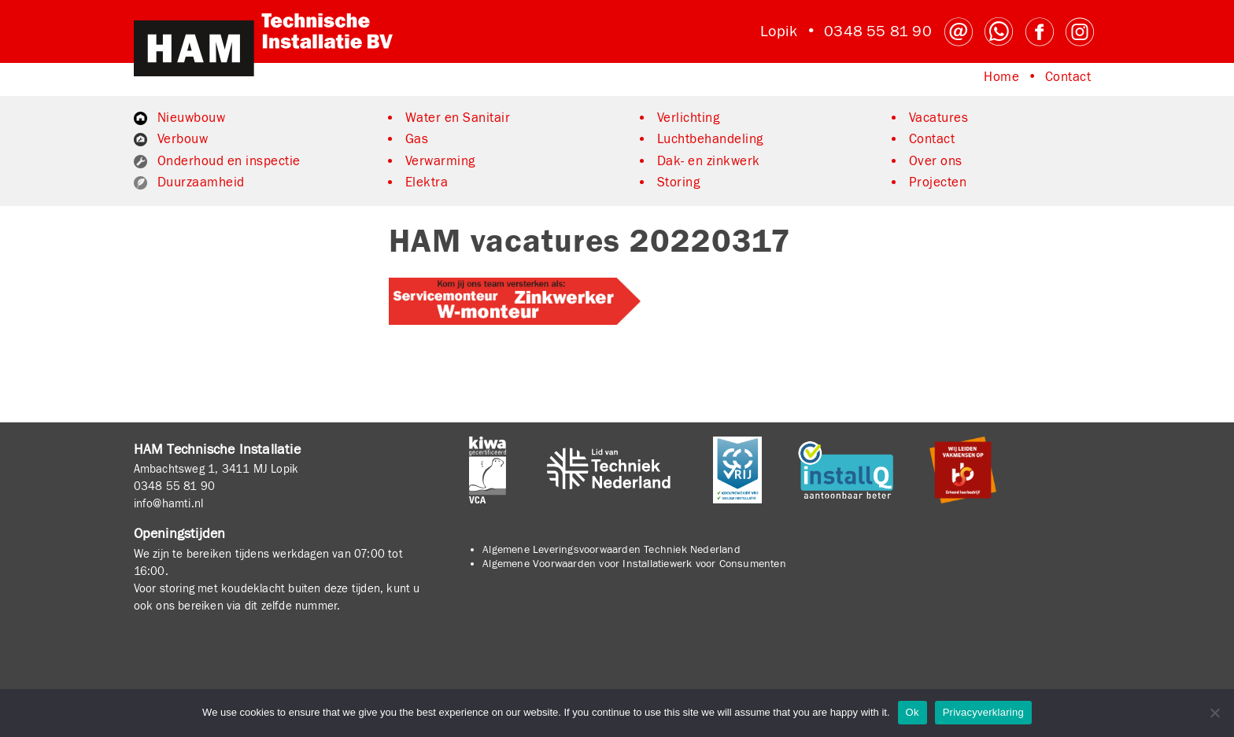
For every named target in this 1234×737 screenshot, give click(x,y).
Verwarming (440, 161)
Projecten (938, 182)
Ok (912, 712)
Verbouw (183, 139)
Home (1001, 77)
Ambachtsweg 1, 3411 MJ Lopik (216, 469)
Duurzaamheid (201, 182)
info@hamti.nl (169, 503)
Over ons (935, 161)
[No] (1214, 712)
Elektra (427, 182)
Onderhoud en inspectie (229, 161)
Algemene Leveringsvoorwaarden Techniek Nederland (611, 550)
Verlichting (688, 118)
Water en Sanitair (458, 118)
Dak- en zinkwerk (708, 161)
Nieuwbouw (191, 118)
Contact (1068, 77)
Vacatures (939, 118)
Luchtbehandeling (710, 139)
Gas (417, 139)
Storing (678, 182)
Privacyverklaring (983, 712)
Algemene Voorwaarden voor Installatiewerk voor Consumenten (634, 564)
